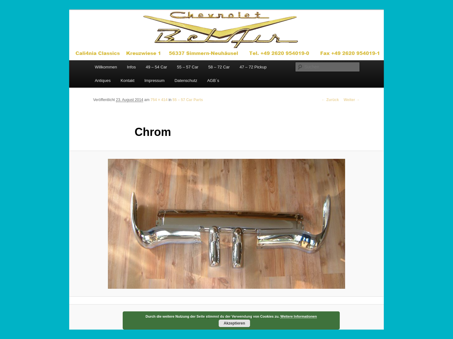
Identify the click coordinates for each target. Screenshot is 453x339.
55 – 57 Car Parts (187, 100)
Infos (131, 67)
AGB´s (213, 80)
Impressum (154, 80)
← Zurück (330, 100)
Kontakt (127, 80)
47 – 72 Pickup (252, 67)
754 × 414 (159, 100)
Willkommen (106, 67)
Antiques (103, 80)
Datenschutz (186, 80)
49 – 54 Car (156, 67)
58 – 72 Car (219, 67)
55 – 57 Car (188, 67)
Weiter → (352, 100)
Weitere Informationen (298, 316)
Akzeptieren (234, 323)
